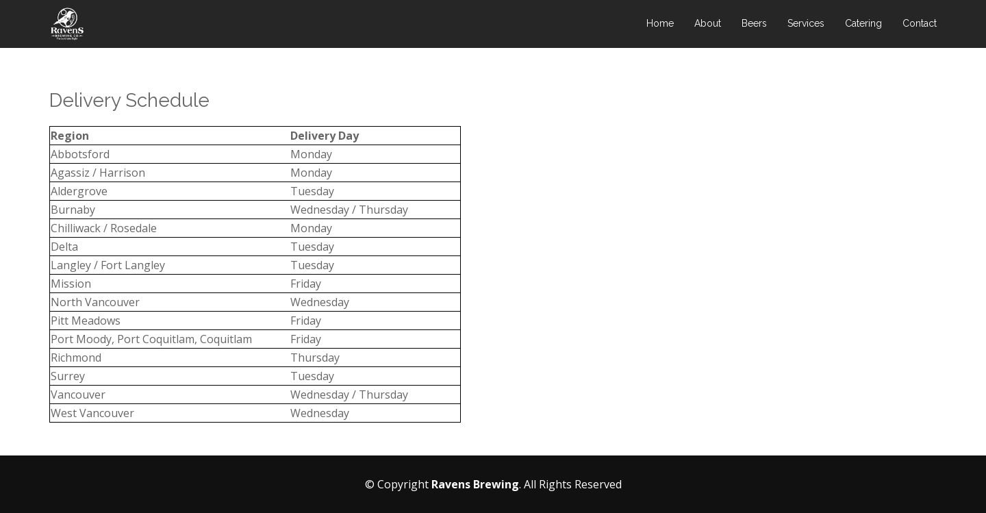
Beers (754, 23)
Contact (919, 23)
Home (660, 23)
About (707, 23)
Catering (863, 23)
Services (805, 23)
